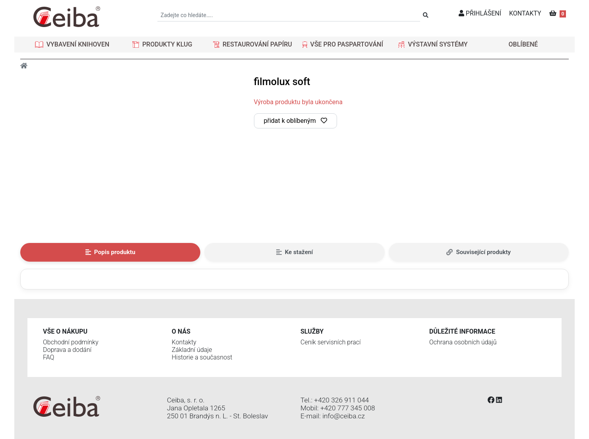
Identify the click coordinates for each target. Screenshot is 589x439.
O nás (181, 331)
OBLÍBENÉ (523, 44)
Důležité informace (462, 331)
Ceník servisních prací (330, 342)
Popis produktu (110, 252)
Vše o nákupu (65, 331)
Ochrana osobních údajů (463, 342)
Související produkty (478, 252)
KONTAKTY (525, 13)
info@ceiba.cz (343, 416)
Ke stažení (294, 252)
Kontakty (184, 342)
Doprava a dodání (67, 350)
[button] (72, 44)
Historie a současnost (202, 357)
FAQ (48, 357)
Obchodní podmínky (71, 342)
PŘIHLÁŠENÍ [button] (480, 13)
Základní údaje (192, 350)
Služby (312, 331)
